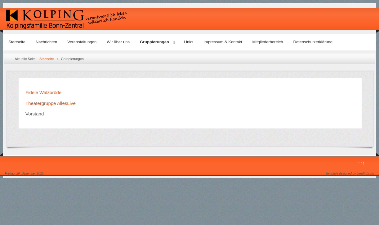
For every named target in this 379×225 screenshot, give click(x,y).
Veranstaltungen (81, 42)
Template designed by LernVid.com (350, 173)
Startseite (16, 42)
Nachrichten (46, 42)
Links (188, 42)
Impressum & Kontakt (222, 42)
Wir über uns (118, 42)
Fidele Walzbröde (43, 92)
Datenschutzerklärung (312, 42)
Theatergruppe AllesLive (50, 103)
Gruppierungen (154, 42)
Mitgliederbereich (267, 42)
